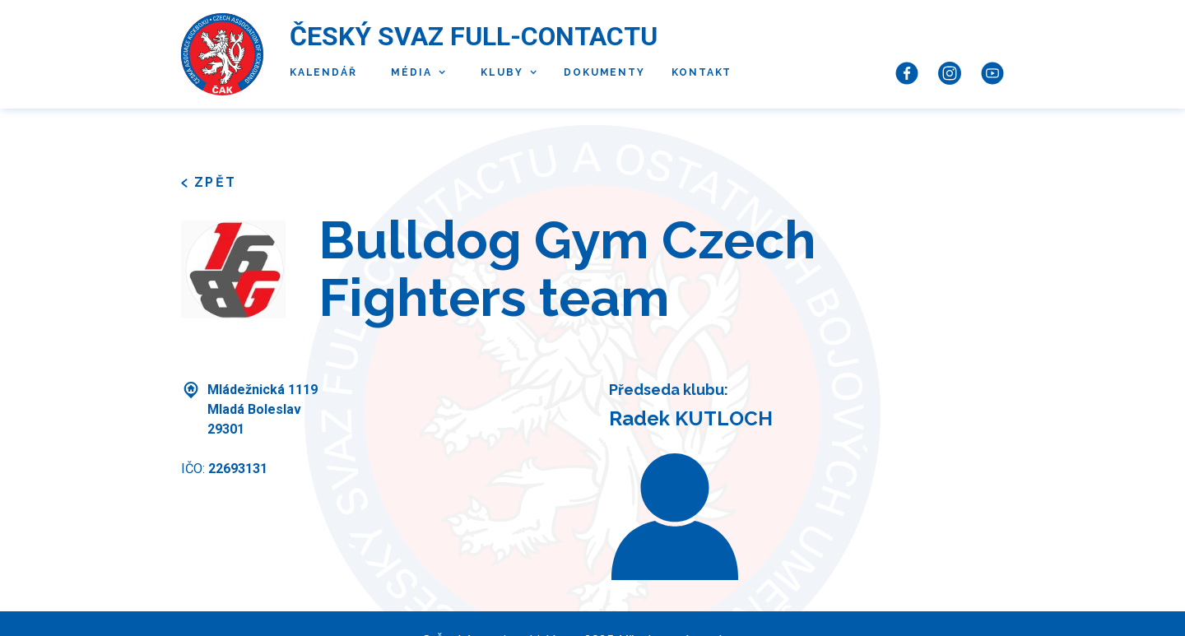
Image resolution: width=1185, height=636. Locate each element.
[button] (414, 73)
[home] (222, 54)
